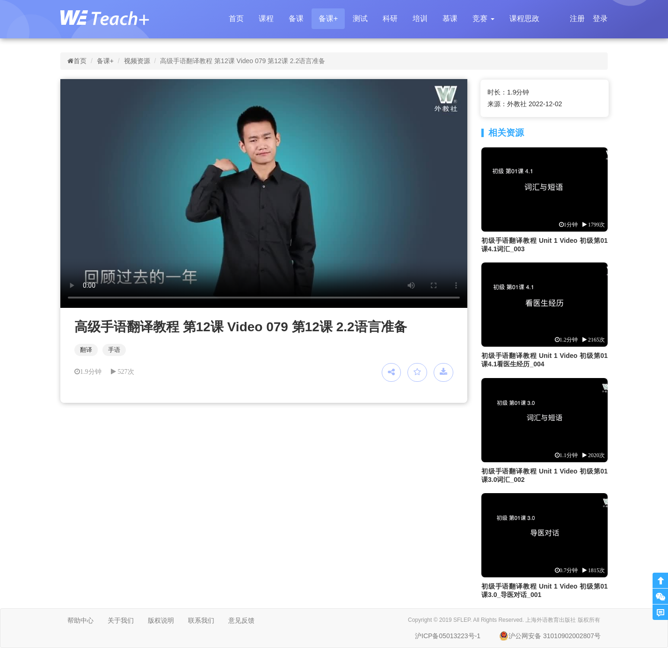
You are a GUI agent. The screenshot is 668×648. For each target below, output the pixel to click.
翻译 (86, 349)
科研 (390, 18)
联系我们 (201, 620)
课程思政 (524, 18)
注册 (577, 18)
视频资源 (137, 61)
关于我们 (121, 620)
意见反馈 (241, 620)
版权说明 (161, 620)
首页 (236, 18)
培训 (420, 18)
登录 (600, 18)
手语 (114, 349)
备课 (296, 18)
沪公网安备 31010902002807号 (550, 636)
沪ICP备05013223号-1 (447, 636)
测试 (360, 18)
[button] (483, 18)
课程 (266, 18)
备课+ (328, 18)
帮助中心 (80, 620)
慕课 (450, 18)
